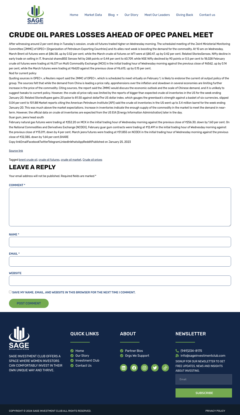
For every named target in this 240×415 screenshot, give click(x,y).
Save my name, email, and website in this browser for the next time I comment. (73, 292)
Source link (16, 151)
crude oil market (71, 159)
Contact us (207, 15)
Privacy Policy (215, 410)
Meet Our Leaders (157, 15)
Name (14, 234)
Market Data (93, 15)
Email (14, 253)
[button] (113, 15)
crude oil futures (49, 159)
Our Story (131, 15)
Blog (113, 15)
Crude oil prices (92, 159)
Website (15, 273)
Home (74, 15)
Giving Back (184, 15)
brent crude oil (28, 159)
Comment (17, 185)
